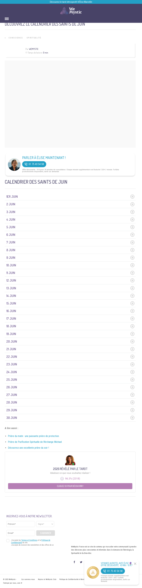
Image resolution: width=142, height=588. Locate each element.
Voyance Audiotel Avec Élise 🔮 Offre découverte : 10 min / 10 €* (117, 564)
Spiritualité (34, 38)
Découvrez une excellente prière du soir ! (28, 447)
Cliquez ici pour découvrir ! (70, 486)
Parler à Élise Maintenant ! (44, 158)
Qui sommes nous (28, 579)
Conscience (16, 38)
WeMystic (33, 49)
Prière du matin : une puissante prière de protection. (33, 436)
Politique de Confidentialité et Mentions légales (76, 579)
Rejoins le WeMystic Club (47, 579)
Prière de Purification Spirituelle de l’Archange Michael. (35, 441)
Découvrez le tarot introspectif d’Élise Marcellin (71, 2)
